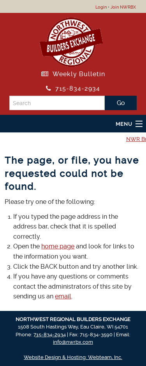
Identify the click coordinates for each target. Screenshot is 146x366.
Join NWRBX (123, 7)
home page (57, 246)
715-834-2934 (73, 88)
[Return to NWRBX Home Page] (71, 41)
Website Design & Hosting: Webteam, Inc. (73, 357)
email (63, 296)
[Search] (57, 103)
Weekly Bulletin (73, 74)
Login (101, 7)
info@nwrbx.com (73, 342)
